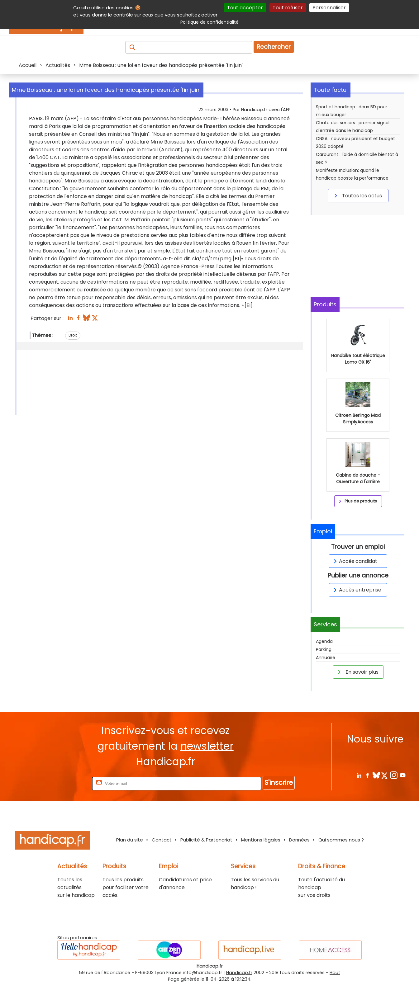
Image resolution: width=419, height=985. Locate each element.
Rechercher (274, 47)
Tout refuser (288, 7)
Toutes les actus (357, 195)
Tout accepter (245, 7)
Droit (73, 335)
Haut (335, 972)
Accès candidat (354, 561)
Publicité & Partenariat (206, 840)
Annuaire (325, 657)
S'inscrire (278, 782)
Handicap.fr (239, 972)
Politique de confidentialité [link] (209, 22)
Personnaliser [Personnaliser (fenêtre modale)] (329, 7)
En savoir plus (357, 672)
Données (299, 840)
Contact (162, 840)
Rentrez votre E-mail (66, 783)
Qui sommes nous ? (341, 840)
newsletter (207, 746)
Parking (323, 649)
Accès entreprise (356, 590)
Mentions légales (260, 840)
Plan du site (129, 840)
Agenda (324, 641)
